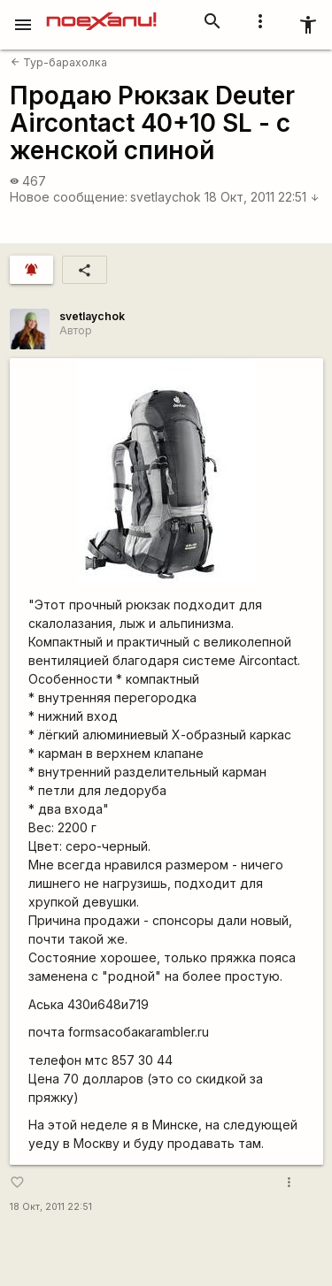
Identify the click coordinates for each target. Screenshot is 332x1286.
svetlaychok (165, 196)
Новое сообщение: (68, 196)
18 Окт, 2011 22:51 (262, 196)
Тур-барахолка (59, 62)
